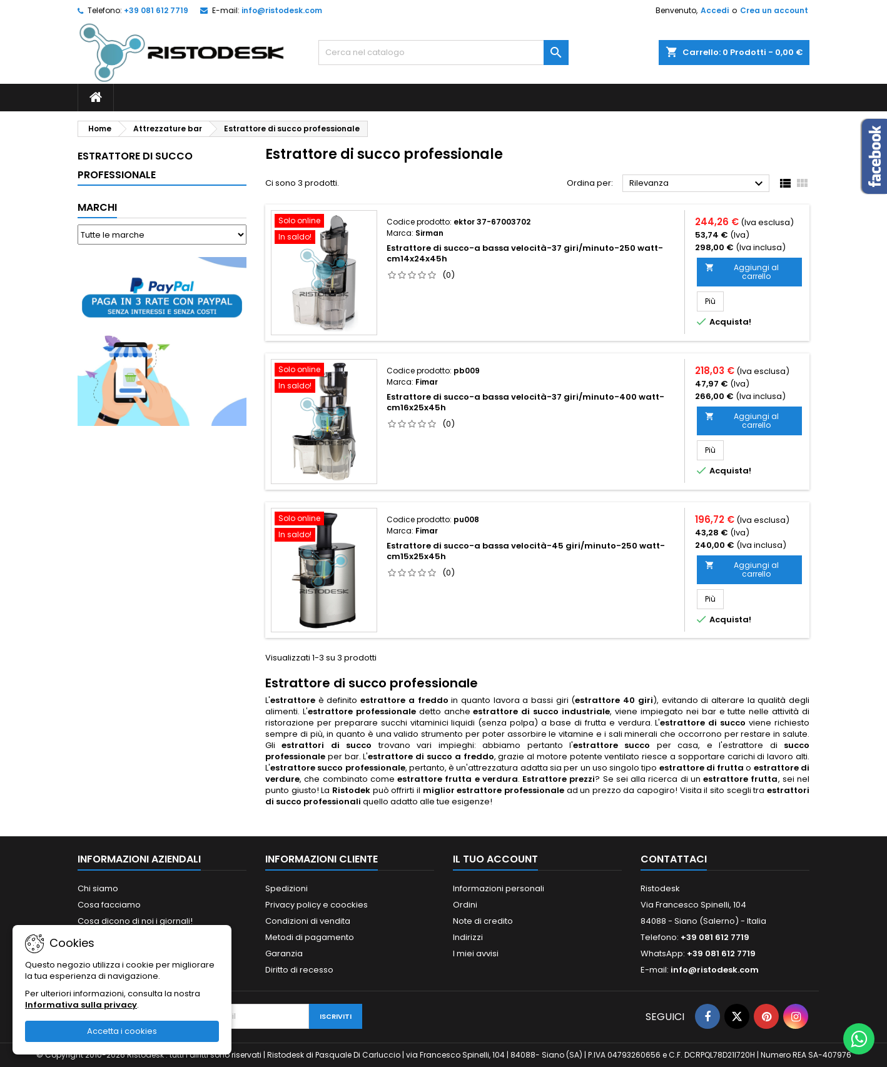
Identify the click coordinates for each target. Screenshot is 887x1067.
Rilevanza (697, 183)
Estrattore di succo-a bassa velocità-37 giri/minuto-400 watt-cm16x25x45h (525, 402)
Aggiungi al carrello (742, 271)
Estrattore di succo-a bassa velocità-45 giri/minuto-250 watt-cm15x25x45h (526, 551)
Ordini (465, 905)
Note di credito (483, 921)
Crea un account (774, 10)
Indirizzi (468, 937)
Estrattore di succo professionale (135, 165)
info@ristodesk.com (281, 10)
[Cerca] (443, 52)
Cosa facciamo (109, 905)
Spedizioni (286, 888)
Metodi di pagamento (309, 937)
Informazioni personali (498, 888)
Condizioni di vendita (307, 921)
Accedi (715, 10)
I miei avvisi (476, 953)
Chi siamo (98, 888)
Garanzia (284, 953)
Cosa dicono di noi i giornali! (135, 921)
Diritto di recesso (299, 970)
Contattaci (674, 859)
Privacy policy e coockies (316, 905)
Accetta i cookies (122, 1031)
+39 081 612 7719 (156, 10)
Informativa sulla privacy (81, 1005)
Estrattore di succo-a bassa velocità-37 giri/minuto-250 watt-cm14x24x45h (525, 253)
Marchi (97, 207)
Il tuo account (495, 859)
